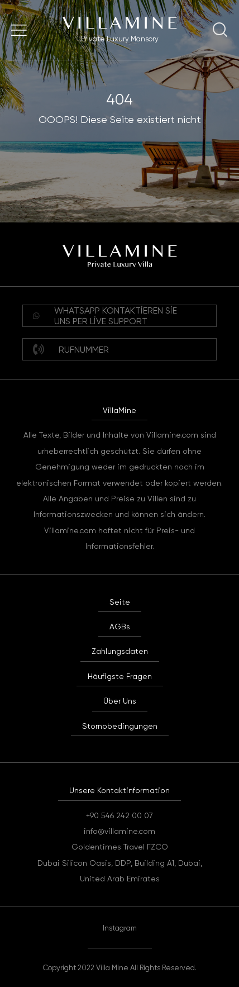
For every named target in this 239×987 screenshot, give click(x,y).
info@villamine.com (119, 831)
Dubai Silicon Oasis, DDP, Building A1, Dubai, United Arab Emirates (119, 870)
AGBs (119, 626)
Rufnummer (71, 349)
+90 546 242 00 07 (119, 815)
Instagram (120, 928)
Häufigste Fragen (120, 676)
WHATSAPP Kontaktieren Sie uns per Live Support (105, 315)
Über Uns (119, 700)
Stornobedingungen (119, 726)
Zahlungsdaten (120, 651)
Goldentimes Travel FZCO (119, 846)
